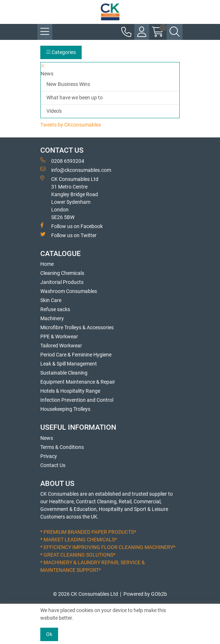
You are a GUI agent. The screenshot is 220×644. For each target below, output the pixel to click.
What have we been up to (74, 97)
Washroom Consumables (68, 291)
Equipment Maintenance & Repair (77, 382)
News (46, 438)
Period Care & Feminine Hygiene (75, 355)
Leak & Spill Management (68, 364)
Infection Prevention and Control (76, 400)
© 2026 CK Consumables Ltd (85, 594)
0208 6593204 (62, 160)
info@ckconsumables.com (75, 169)
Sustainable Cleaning (63, 373)
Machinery (52, 318)
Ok (49, 634)
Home (47, 264)
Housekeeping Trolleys (65, 409)
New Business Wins (68, 84)
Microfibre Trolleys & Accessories (77, 327)
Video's (54, 111)
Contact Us (52, 465)
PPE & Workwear (59, 336)
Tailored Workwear (61, 345)
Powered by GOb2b (145, 594)
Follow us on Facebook (71, 226)
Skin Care (50, 300)
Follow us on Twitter (68, 235)
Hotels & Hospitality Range (70, 391)
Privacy (48, 456)
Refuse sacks (55, 309)
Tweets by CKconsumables (70, 125)
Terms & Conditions (62, 447)
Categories (61, 52)
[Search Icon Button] (175, 32)
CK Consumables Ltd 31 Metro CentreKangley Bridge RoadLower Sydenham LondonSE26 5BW (69, 198)
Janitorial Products (61, 282)
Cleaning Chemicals (62, 273)
